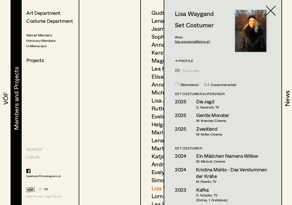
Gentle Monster (212, 115)
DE (40, 189)
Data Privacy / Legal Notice (43, 196)
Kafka (202, 189)
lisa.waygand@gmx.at (192, 41)
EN (46, 189)
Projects (35, 60)
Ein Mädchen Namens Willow (227, 156)
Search (34, 149)
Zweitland (206, 129)
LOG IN (32, 157)
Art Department (43, 13)
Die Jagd (205, 101)
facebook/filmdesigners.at (43, 176)
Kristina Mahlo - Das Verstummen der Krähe (231, 173)
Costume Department (49, 21)
